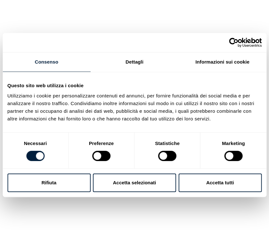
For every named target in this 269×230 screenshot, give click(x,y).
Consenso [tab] (46, 62)
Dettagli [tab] (135, 62)
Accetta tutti (220, 182)
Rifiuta (49, 182)
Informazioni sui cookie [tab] (222, 62)
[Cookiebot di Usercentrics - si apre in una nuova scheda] (234, 42)
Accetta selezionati (134, 182)
